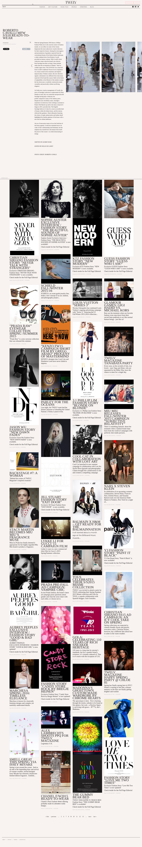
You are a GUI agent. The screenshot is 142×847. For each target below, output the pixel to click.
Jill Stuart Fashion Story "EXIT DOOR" (54, 499)
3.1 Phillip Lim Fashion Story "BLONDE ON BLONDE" (85, 404)
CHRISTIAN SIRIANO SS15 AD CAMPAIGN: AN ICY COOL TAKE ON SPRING (117, 617)
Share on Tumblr (26, 49)
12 (80, 816)
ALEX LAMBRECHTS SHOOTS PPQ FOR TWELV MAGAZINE (54, 736)
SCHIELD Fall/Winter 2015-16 (52, 288)
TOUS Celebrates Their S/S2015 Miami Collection (84, 582)
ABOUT (3, 839)
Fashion (5, 42)
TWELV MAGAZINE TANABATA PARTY (118, 360)
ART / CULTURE (52, 7)
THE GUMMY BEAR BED (83, 796)
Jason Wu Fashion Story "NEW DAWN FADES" (22, 431)
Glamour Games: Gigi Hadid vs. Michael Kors (116, 306)
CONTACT (9, 839)
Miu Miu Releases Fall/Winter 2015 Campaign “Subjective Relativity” (116, 417)
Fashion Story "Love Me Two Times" (117, 780)
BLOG (92, 7)
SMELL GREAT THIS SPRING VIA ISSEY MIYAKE (22, 761)
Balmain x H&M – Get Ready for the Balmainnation (87, 525)
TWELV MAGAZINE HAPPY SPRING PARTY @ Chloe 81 (117, 677)
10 (73, 816)
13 (83, 816)
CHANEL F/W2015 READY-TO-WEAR (55, 797)
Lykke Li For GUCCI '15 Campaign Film (54, 543)
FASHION (42, 7)
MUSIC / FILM (64, 7)
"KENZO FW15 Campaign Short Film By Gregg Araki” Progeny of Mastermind (55, 351)
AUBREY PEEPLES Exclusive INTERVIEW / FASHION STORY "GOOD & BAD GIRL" (23, 633)
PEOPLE (74, 7)
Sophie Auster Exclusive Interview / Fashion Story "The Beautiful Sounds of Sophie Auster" (54, 227)
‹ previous (53, 816)
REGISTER (129, 2)
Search (4, 6)
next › (90, 816)
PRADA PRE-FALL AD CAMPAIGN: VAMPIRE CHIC (54, 587)
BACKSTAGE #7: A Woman (23, 474)
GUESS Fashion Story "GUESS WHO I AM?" (117, 261)
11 (76, 816)
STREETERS (83, 7)
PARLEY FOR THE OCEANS (54, 403)
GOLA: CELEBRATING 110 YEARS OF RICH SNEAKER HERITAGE (87, 642)
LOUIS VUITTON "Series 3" (85, 304)
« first (47, 816)
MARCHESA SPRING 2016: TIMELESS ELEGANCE (19, 694)
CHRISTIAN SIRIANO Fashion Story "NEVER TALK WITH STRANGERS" (23, 263)
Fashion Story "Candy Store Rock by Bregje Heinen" (55, 687)
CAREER (15, 839)
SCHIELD (45, 294)
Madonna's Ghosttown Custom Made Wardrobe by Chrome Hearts (87, 693)
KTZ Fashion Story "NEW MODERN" (83, 261)
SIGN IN (137, 2)
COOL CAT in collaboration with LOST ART (87, 458)
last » (94, 816)
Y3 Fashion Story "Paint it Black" (117, 552)
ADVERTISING (22, 839)
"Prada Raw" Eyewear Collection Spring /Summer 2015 (23, 331)
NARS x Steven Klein (117, 487)
